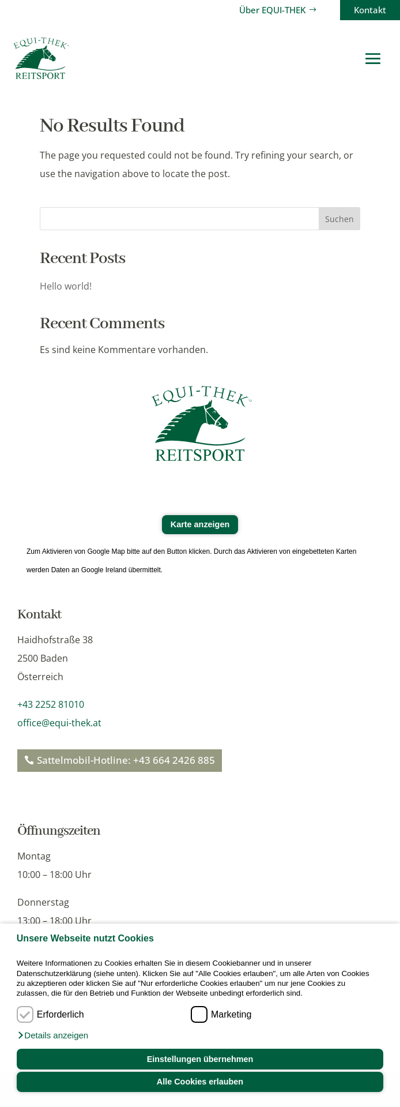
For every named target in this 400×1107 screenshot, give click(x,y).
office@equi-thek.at (59, 722)
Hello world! (66, 286)
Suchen (339, 218)
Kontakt (370, 10)
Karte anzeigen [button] (200, 524)
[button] (52, 1035)
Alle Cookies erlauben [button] (200, 1081)
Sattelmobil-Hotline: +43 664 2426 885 (126, 760)
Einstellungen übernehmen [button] (200, 1059)
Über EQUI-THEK (272, 10)
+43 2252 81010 (50, 704)
